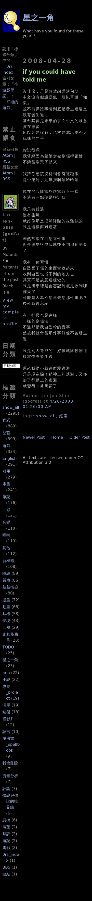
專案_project (10, 692)
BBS (6, 867)
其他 (6, 548)
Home (57, 437)
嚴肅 (6, 580)
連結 (6, 874)
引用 (6, 471)
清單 (6, 705)
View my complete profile (10, 312)
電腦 (6, 484)
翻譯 (6, 833)
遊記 (6, 840)
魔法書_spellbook (11, 744)
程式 (6, 420)
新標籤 (8, 560)
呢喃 (6, 535)
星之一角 (10, 660)
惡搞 (6, 820)
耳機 (6, 613)
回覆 (6, 627)
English (9, 458)
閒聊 (6, 433)
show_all (10, 407)
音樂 (6, 522)
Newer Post (34, 437)
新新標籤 (10, 587)
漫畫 (6, 600)
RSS (6, 161)
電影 (6, 847)
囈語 (6, 573)
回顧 (6, 509)
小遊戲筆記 (10, 90)
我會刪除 (10, 763)
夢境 (6, 620)
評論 (6, 788)
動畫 (6, 607)
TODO (8, 647)
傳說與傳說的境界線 (10, 801)
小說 (6, 679)
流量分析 (10, 776)
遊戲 (6, 445)
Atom (7, 155)
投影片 (8, 719)
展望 (6, 827)
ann (6, 672)
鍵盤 (6, 712)
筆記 (6, 496)
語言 (6, 731)
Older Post (79, 437)
